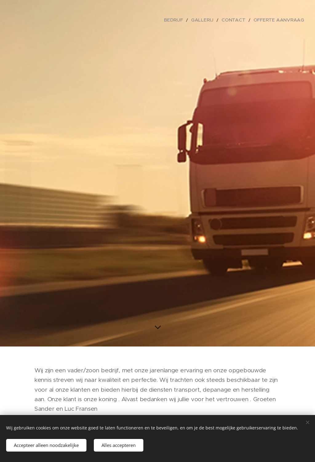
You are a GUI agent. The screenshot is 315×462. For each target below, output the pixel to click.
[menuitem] (190, 20)
